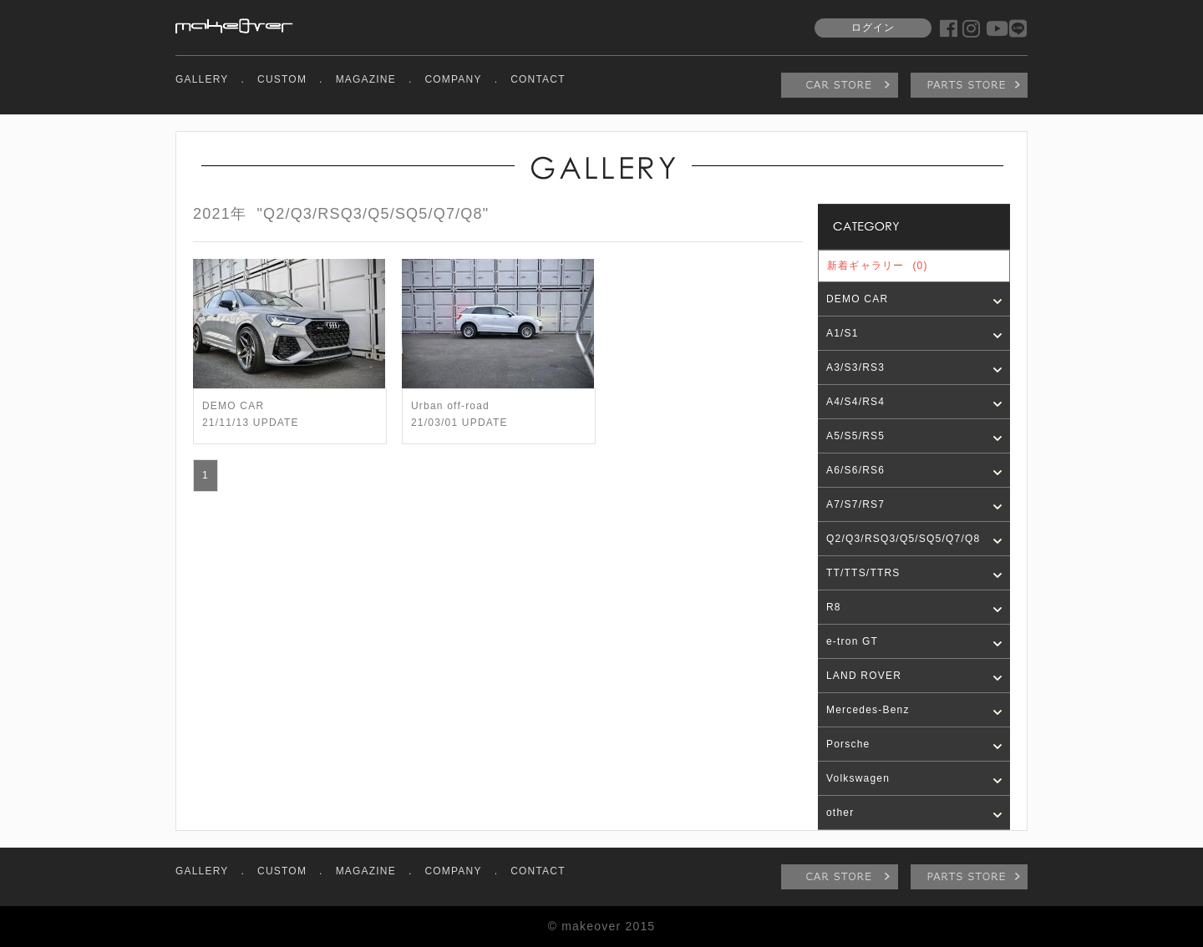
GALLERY (202, 79)
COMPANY (452, 79)
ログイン (873, 27)
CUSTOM (282, 79)
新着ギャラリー (877, 265)
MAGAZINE (366, 79)
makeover (234, 25)
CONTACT (538, 79)
